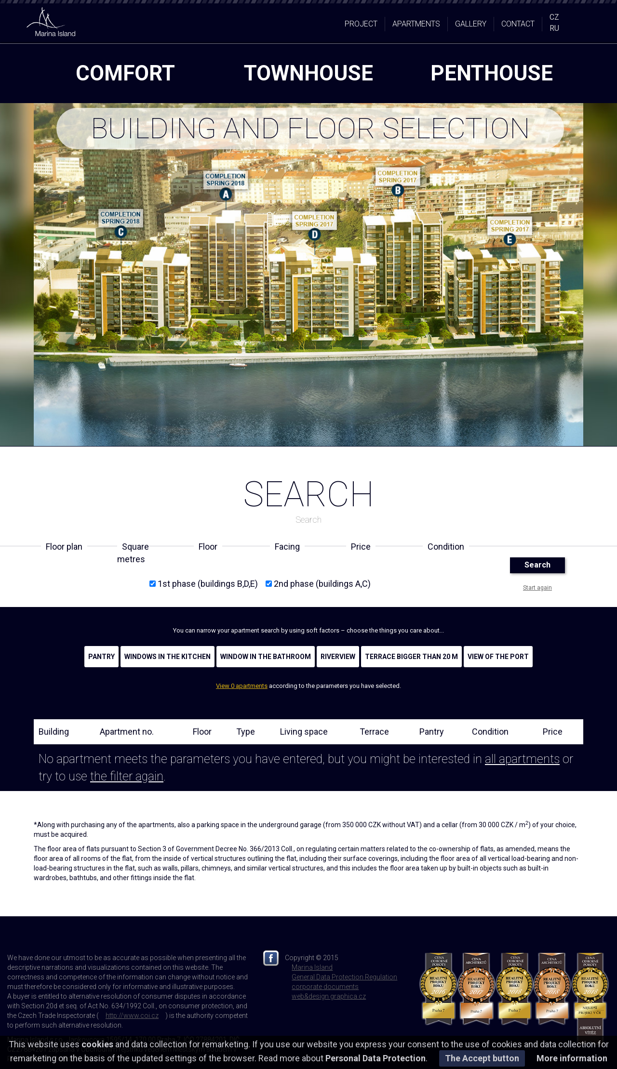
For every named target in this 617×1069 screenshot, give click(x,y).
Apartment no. (127, 731)
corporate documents (325, 986)
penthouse (491, 73)
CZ (554, 17)
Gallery (470, 23)
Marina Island (312, 967)
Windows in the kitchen (167, 656)
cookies (97, 1044)
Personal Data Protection (375, 1058)
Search (537, 564)
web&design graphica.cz (329, 996)
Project (361, 23)
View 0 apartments (242, 685)
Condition (490, 731)
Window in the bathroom (265, 656)
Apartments (416, 23)
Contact (518, 23)
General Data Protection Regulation (344, 977)
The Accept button (482, 1058)
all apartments (522, 759)
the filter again (126, 776)
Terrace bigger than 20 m (411, 656)
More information (572, 1058)
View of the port (498, 656)
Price (553, 731)
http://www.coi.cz (132, 1015)
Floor (202, 731)
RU (554, 28)
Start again (537, 587)
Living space (304, 731)
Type (245, 731)
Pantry (101, 656)
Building (54, 731)
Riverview (338, 656)
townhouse (308, 73)
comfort (125, 73)
